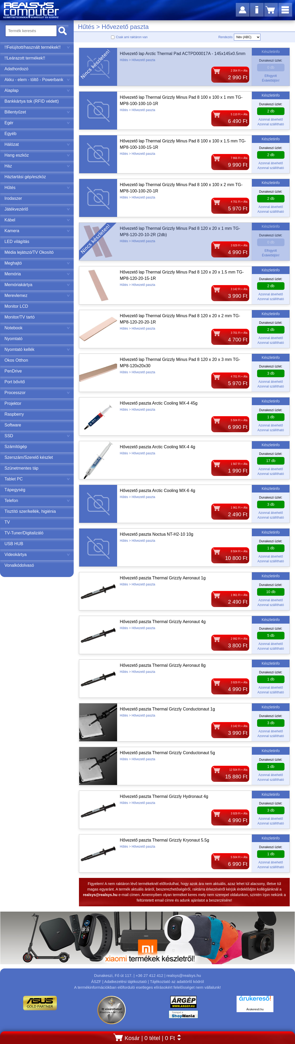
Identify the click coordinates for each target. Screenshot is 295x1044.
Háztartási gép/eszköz (25, 177)
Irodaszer (13, 198)
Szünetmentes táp (21, 468)
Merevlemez (37, 295)
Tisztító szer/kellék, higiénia (30, 511)
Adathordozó (16, 69)
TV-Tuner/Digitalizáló (23, 533)
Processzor (37, 392)
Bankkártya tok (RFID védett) (31, 101)
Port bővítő (14, 382)
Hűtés (37, 187)
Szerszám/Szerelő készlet (28, 457)
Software (12, 425)
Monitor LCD (16, 306)
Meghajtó (37, 263)
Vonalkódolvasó (19, 565)
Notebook (37, 328)
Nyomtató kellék (37, 349)
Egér (37, 123)
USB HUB (13, 543)
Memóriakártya (37, 284)
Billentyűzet (37, 112)
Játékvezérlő (37, 209)
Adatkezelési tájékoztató (125, 981)
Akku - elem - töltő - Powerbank (37, 79)
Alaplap (37, 90)
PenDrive (13, 371)
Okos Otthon (16, 360)
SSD (37, 436)
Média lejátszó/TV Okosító (29, 252)
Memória (37, 274)
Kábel (37, 220)
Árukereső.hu (254, 1009)
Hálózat (37, 144)
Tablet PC (37, 479)
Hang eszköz (37, 155)
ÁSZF (96, 981)
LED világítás (16, 241)
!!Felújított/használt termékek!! (37, 47)
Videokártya (37, 554)
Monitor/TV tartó (19, 317)
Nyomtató (13, 338)
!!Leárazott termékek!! (24, 58)
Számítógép (15, 446)
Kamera (37, 230)
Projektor (12, 403)
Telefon (37, 500)
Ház (37, 166)
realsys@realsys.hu (183, 975)
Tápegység (14, 490)
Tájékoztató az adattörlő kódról (177, 981)
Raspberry (14, 414)
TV (7, 522)
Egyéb (10, 133)
